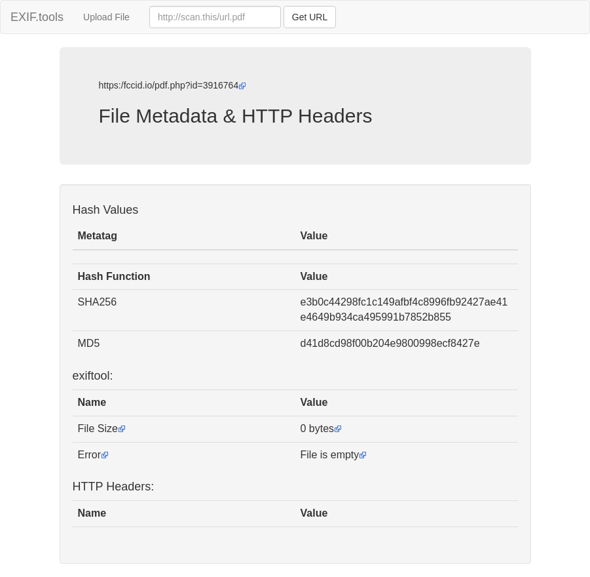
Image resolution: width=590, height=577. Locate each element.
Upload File (106, 17)
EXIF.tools (37, 17)
